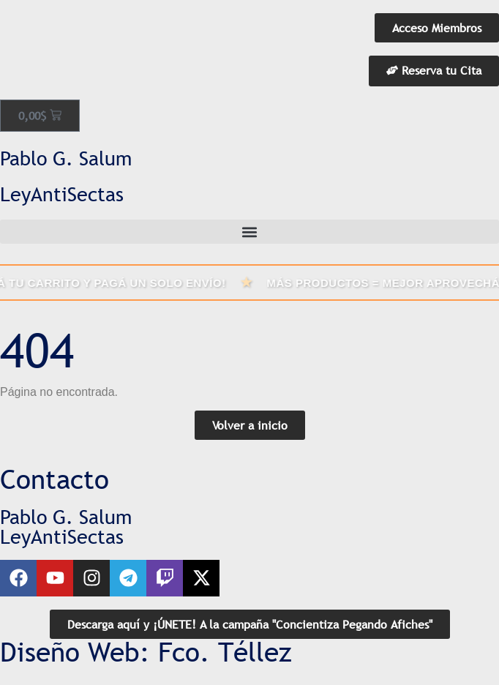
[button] (249, 232)
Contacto (54, 479)
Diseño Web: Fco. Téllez (146, 652)
